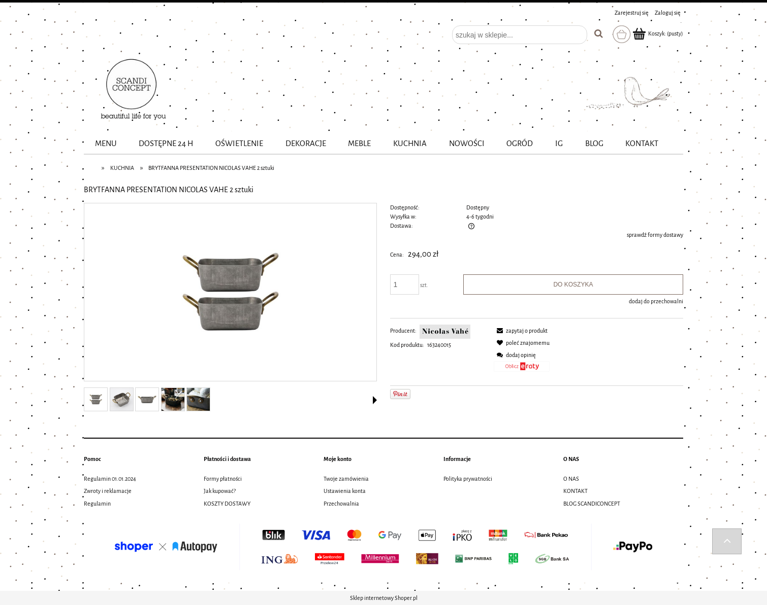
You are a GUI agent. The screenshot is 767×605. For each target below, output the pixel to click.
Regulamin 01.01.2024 (110, 479)
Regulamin (97, 504)
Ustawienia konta (345, 491)
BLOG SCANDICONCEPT (591, 504)
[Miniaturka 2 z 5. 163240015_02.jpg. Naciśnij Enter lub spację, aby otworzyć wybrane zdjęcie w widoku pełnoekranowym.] (121, 399)
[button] (375, 400)
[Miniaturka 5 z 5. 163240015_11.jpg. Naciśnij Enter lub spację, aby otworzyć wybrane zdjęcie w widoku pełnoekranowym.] (198, 399)
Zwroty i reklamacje (108, 491)
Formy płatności (223, 479)
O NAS (571, 479)
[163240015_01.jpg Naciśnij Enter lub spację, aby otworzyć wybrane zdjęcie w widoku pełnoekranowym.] (230, 292)
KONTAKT (575, 491)
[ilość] (405, 284)
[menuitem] (106, 143)
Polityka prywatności (467, 479)
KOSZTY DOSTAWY (227, 504)
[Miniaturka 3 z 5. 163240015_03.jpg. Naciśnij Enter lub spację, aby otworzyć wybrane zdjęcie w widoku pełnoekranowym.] (147, 399)
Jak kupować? (220, 491)
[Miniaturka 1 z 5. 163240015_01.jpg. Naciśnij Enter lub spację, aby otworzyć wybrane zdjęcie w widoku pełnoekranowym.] (95, 399)
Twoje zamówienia (346, 479)
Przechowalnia (341, 504)
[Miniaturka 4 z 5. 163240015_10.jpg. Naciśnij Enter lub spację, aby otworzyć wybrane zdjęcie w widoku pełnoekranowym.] (173, 399)
